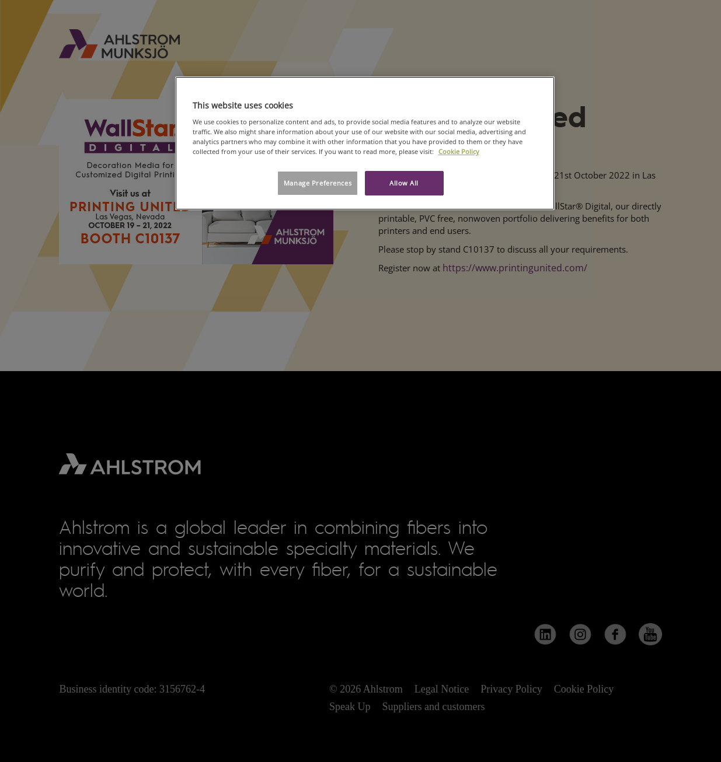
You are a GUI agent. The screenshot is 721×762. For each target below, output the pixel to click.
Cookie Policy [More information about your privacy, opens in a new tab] (458, 151)
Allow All (404, 183)
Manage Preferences (317, 183)
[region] (365, 143)
